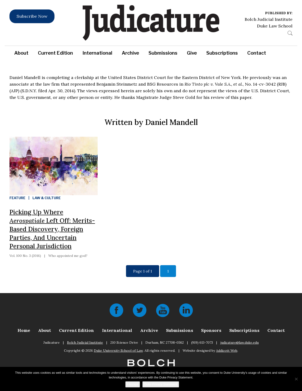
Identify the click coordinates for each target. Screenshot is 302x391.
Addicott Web (226, 350)
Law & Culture (46, 198)
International (97, 53)
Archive (130, 53)
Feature (17, 198)
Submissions (163, 53)
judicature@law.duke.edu (239, 342)
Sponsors (211, 330)
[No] (296, 379)
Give (192, 53)
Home (24, 330)
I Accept (132, 384)
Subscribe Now (32, 16)
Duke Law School (275, 26)
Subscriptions (222, 53)
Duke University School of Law (118, 350)
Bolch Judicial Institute (269, 19)
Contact (256, 53)
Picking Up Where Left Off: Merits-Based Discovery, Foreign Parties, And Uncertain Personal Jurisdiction (52, 229)
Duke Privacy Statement (160, 384)
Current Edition (55, 53)
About (21, 53)
